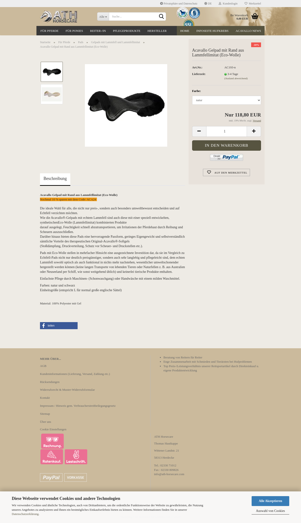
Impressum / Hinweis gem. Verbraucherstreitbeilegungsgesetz (77, 405)
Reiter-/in (98, 31)
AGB (43, 366)
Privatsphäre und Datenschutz (178, 3)
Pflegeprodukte (126, 31)
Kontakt (45, 397)
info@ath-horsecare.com (169, 474)
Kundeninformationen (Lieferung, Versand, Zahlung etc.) (75, 374)
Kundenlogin (228, 3)
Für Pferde (49, 31)
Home (184, 31)
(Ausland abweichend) (236, 78)
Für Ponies (74, 31)
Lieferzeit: (199, 74)
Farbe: (196, 91)
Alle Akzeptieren (270, 501)
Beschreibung (55, 178)
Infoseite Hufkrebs (212, 31)
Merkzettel (253, 3)
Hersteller (157, 31)
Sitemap (45, 413)
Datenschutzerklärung (25, 514)
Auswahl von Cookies (270, 511)
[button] (59, 325)
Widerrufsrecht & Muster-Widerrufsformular (67, 389)
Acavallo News (248, 31)
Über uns (45, 421)
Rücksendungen (49, 382)
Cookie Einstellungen (53, 429)
